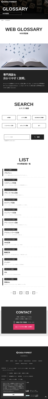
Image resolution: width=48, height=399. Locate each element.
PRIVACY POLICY (27, 363)
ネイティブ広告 (10, 203)
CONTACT (20, 363)
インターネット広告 (9, 125)
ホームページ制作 (12, 367)
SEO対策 (20, 375)
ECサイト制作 (32, 367)
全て (39, 125)
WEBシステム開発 (13, 378)
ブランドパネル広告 (11, 193)
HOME (2, 20)
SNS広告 (7, 242)
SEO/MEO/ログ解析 (39, 117)
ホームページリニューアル (8, 369)
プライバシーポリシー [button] (8, 391)
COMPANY (13, 363)
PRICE (18, 360)
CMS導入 (11, 372)
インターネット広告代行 (28, 375)
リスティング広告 (11, 183)
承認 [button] (13, 394)
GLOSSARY (38, 360)
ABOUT (8, 360)
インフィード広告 (11, 213)
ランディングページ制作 (23, 367)
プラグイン (8, 173)
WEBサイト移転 (25, 372)
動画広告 (7, 252)
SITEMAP (35, 363)
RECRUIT (23, 360)
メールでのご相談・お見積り (24, 328)
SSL (5, 272)
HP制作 (9, 117)
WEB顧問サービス (13, 375)
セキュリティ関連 (24, 125)
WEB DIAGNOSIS (30, 360)
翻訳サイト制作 (17, 372)
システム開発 (24, 117)
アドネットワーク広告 (12, 232)
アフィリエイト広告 (11, 223)
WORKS (13, 360)
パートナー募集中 (34, 395)
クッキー (7, 262)
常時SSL (7, 282)
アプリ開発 (20, 378)
